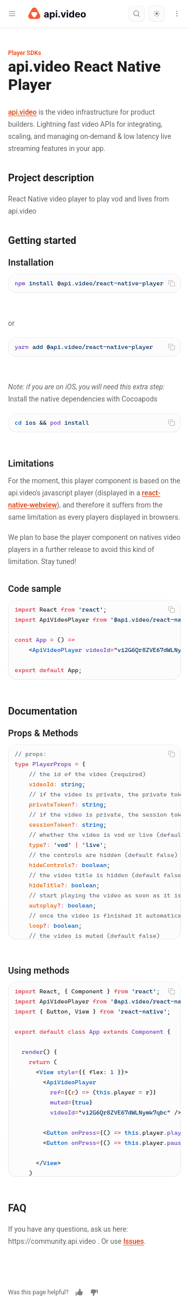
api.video (22, 112)
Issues (133, 1241)
